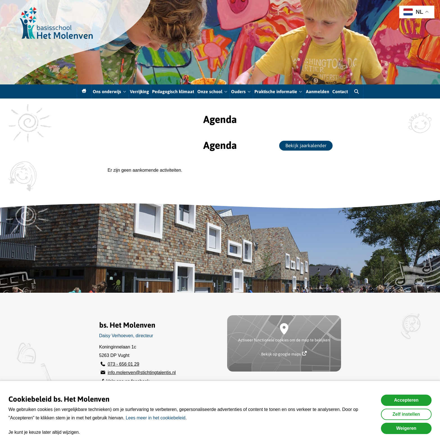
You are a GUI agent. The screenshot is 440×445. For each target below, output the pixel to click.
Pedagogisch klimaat (173, 91)
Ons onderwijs (110, 91)
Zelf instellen (406, 414)
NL (413, 11)
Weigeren (406, 428)
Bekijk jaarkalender (305, 145)
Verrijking (139, 91)
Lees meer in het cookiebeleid (156, 417)
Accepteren (406, 400)
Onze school (212, 91)
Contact (340, 91)
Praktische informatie (278, 91)
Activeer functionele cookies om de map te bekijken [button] (284, 340)
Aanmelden (317, 91)
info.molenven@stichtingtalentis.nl (142, 372)
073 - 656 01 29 (123, 364)
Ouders (241, 91)
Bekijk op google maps (284, 353)
